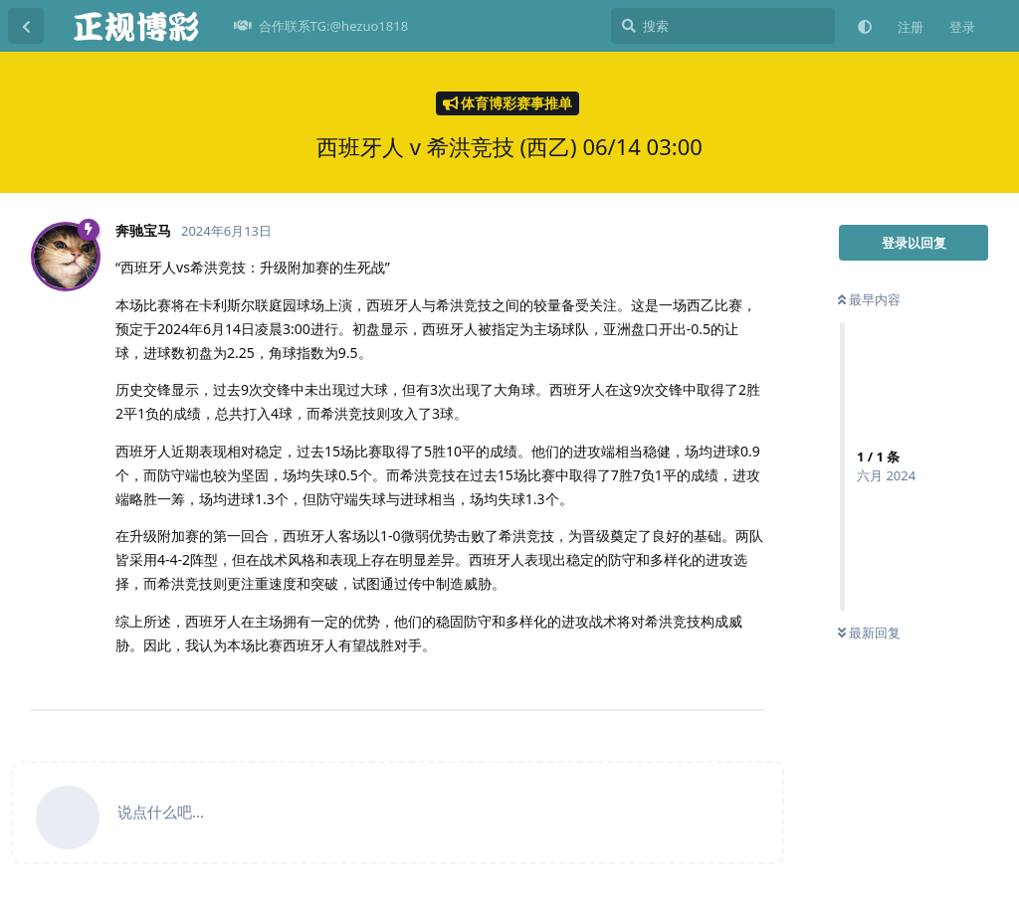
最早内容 (869, 299)
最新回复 (869, 632)
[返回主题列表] (26, 26)
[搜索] (723, 26)
